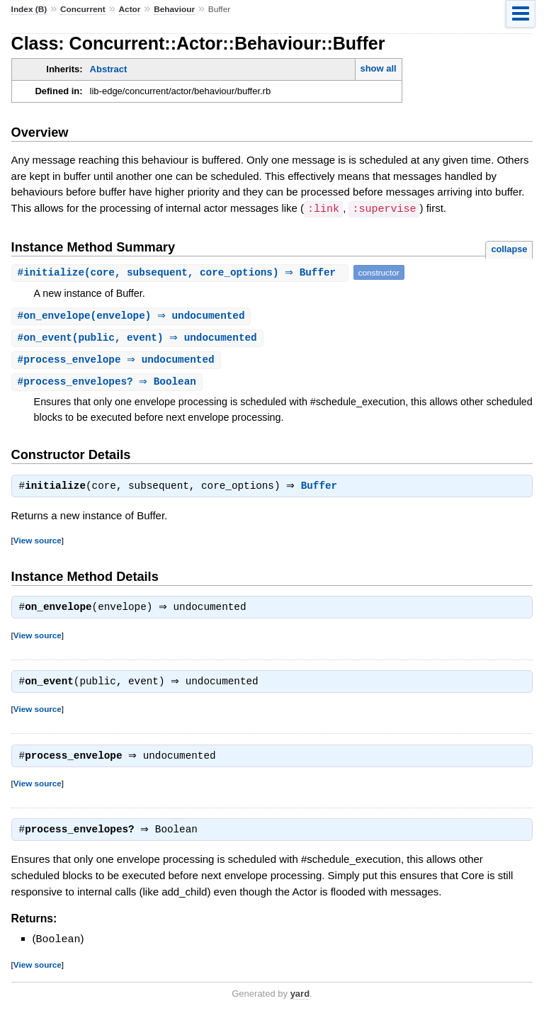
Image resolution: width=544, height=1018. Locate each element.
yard (300, 995)
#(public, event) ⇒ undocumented (139, 338)
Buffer (323, 488)
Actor (130, 9)
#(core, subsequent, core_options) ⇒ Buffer (182, 271)
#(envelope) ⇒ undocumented (133, 315)
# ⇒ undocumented (118, 361)
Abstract (109, 69)
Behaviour (174, 9)
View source (37, 542)
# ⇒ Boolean (109, 383)
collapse (509, 248)
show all (378, 68)
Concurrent (83, 9)
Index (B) (29, 9)
